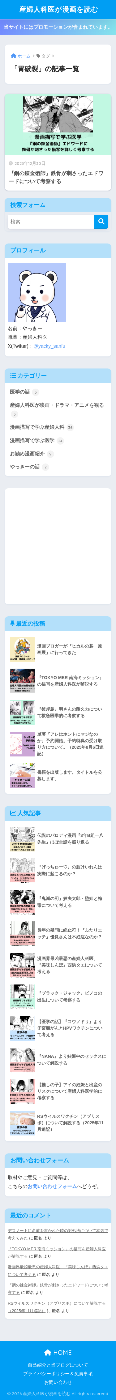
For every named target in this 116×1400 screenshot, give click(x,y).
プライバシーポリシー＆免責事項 (58, 1373)
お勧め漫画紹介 (32, 454)
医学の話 (24, 392)
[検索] (101, 222)
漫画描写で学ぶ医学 (37, 441)
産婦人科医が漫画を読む (59, 9)
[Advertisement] (58, 546)
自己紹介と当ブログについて (58, 1365)
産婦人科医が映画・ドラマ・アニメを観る (57, 410)
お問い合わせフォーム (52, 1186)
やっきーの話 (29, 467)
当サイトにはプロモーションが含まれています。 (58, 27)
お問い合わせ (58, 1382)
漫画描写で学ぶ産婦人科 (42, 427)
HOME (58, 1352)
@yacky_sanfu (49, 346)
